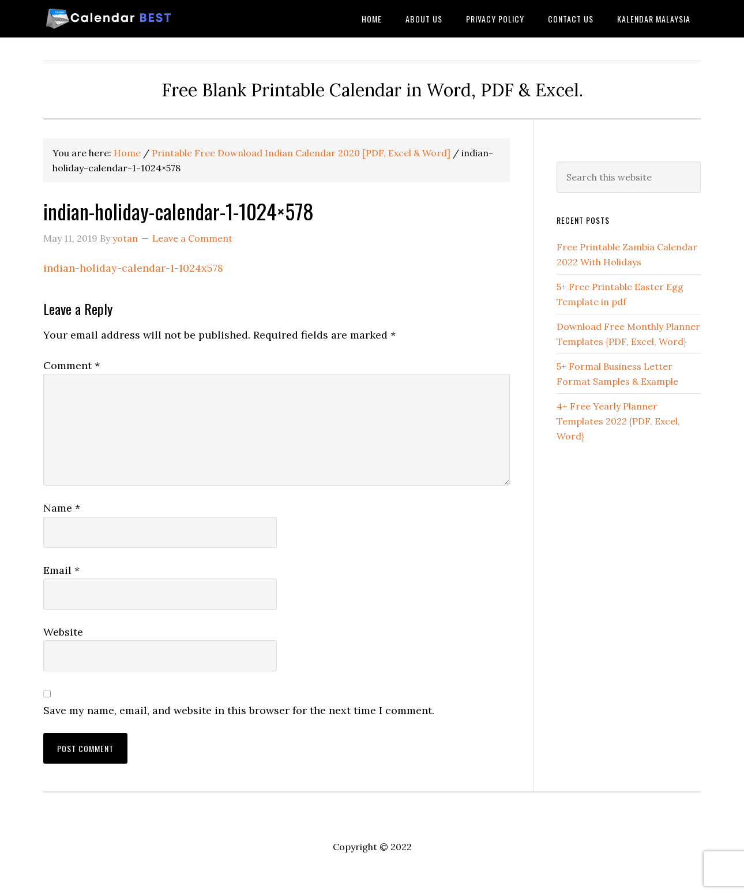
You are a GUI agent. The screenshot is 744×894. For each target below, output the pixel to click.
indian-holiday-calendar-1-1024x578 (133, 268)
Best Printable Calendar (135, 18)
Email (61, 570)
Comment (71, 365)
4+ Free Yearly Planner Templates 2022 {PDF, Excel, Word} (618, 421)
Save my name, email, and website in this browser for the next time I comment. (238, 710)
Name (61, 507)
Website (63, 631)
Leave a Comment (192, 238)
